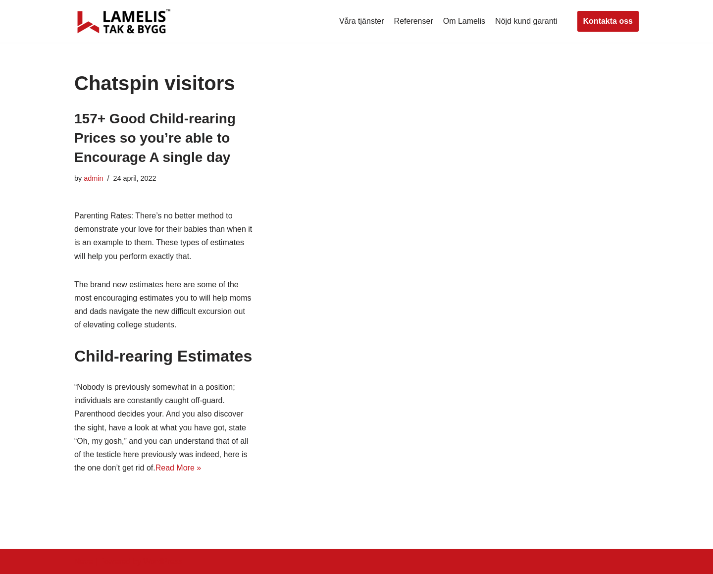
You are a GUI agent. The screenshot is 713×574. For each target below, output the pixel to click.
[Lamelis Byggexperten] (123, 21)
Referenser (413, 21)
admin (93, 178)
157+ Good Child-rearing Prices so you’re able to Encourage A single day (155, 138)
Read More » (178, 468)
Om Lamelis (464, 21)
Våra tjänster (361, 21)
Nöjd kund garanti (526, 21)
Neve (83, 561)
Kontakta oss (608, 21)
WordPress (162, 561)
